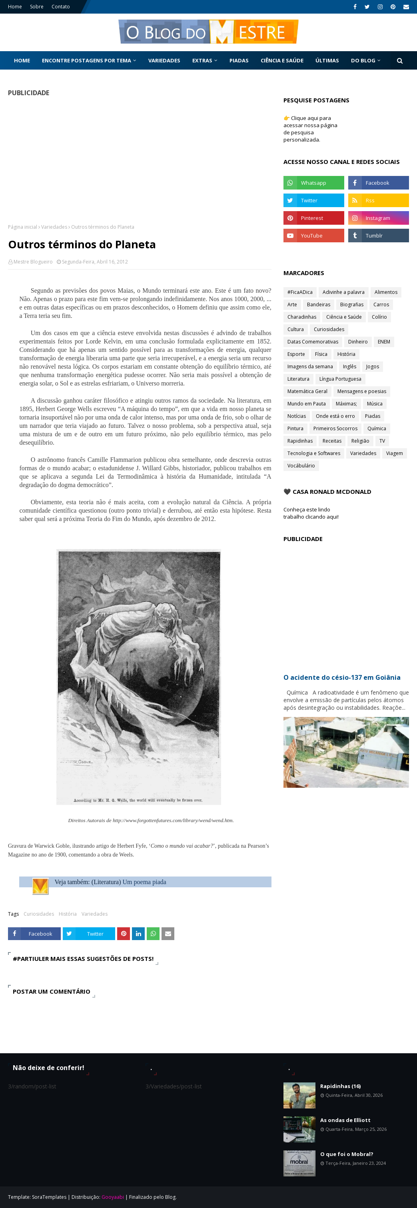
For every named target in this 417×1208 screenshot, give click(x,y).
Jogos (372, 366)
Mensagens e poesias (361, 391)
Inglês (349, 366)
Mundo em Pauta (306, 403)
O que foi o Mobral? (346, 1154)
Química (376, 428)
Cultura (295, 329)
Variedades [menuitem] (164, 60)
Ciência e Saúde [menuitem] (282, 60)
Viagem (394, 453)
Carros (381, 304)
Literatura (298, 378)
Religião (360, 440)
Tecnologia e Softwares (313, 453)
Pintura (295, 428)
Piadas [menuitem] (239, 60)
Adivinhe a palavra (344, 292)
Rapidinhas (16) (340, 1086)
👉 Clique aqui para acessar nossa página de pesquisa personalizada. (310, 128)
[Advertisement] (137, 160)
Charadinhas (301, 316)
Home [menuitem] (22, 60)
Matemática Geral (307, 391)
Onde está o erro (335, 416)
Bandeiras (318, 304)
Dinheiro (358, 341)
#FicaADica (300, 292)
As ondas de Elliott (345, 1120)
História (68, 913)
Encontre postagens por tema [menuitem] (86, 60)
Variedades (54, 227)
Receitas (332, 440)
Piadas (372, 416)
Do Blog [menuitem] (363, 60)
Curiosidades (39, 913)
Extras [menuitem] (202, 60)
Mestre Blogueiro (33, 261)
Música (375, 403)
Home (15, 6)
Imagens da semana (310, 366)
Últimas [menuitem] (327, 60)
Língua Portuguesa (340, 378)
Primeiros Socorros (335, 428)
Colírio (379, 316)
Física (321, 354)
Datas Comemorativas (312, 341)
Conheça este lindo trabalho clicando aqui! (311, 513)
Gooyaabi (113, 1197)
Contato (61, 6)
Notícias (296, 416)
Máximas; (346, 403)
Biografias (351, 304)
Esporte (296, 354)
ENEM (384, 341)
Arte (292, 304)
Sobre (37, 6)
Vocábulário (301, 465)
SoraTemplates (49, 1197)
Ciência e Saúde (344, 316)
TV (382, 440)
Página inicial (22, 227)
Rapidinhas (300, 440)
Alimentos (386, 292)
